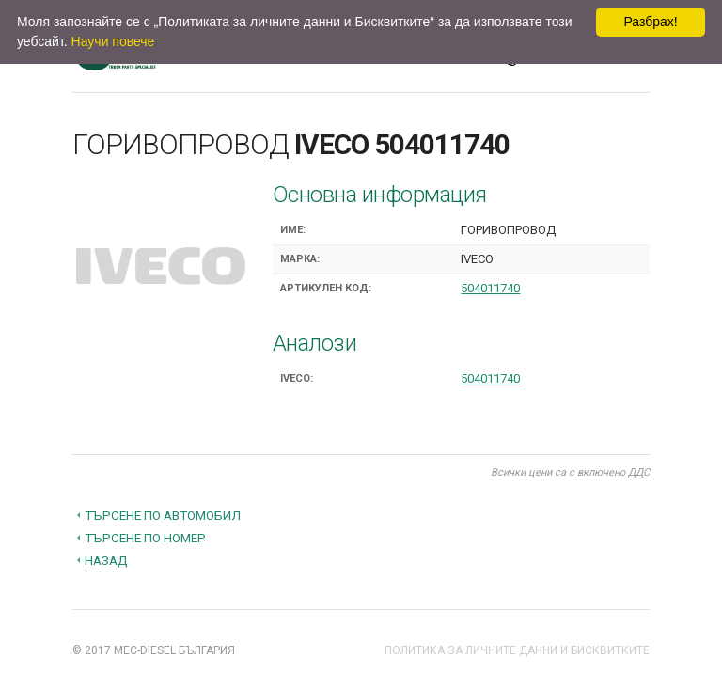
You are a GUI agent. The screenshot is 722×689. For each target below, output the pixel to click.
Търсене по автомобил (163, 515)
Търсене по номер (145, 537)
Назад (106, 560)
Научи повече (113, 41)
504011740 (490, 288)
